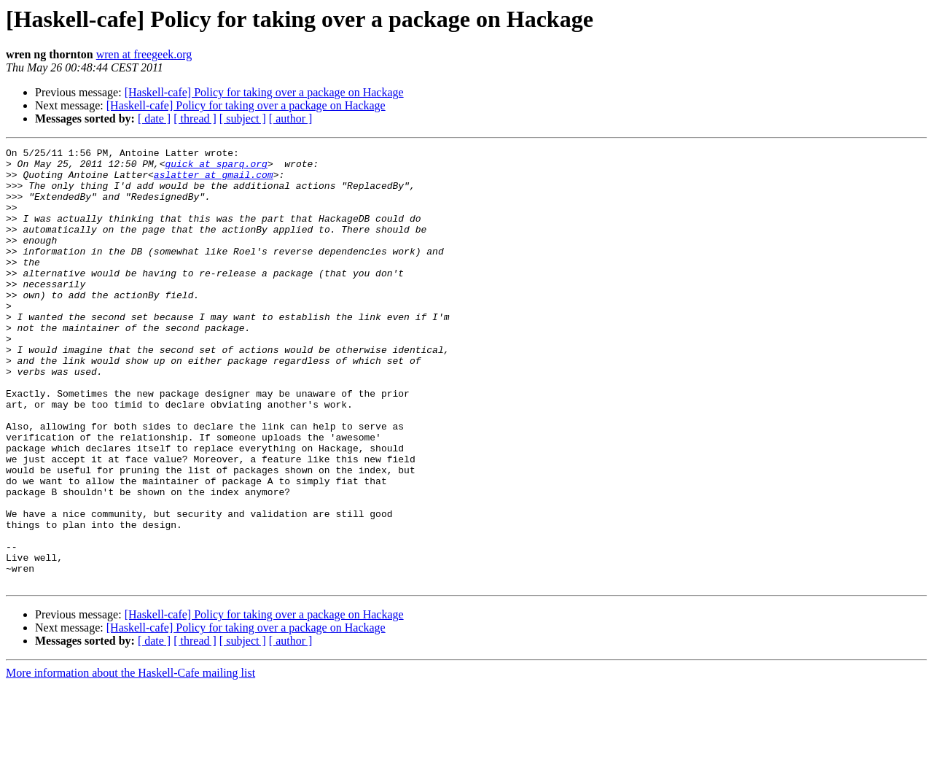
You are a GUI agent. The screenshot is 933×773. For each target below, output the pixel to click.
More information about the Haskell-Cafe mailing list (130, 760)
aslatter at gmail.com (213, 180)
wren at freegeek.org (144, 54)
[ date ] (154, 118)
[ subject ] (242, 118)
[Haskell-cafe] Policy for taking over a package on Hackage (264, 92)
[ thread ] (194, 118)
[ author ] (291, 118)
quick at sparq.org (216, 167)
